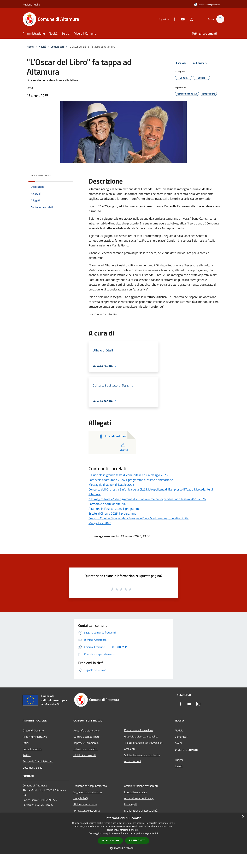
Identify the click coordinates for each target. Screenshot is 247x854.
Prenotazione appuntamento (90, 786)
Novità (42, 47)
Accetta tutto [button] (110, 840)
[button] (123, 848)
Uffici (26, 743)
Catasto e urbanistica (85, 749)
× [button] (243, 816)
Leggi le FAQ (80, 798)
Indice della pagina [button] (41, 175)
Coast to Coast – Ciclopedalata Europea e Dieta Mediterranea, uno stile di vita (139, 518)
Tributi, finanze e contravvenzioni (143, 743)
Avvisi (178, 743)
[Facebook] (172, 19)
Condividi (183, 63)
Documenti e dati (33, 767)
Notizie (179, 730)
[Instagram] (189, 19)
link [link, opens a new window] (156, 833)
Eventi (179, 766)
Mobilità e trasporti (84, 755)
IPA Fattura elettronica (86, 810)
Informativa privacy (135, 792)
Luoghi (179, 760)
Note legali (130, 804)
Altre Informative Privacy (139, 798)
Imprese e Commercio (85, 743)
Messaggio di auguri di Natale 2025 (111, 484)
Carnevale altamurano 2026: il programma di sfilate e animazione (131, 479)
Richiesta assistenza (85, 804)
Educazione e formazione (138, 730)
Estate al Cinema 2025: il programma (112, 513)
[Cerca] (220, 19)
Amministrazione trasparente (141, 786)
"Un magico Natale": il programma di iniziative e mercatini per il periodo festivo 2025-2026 (147, 499)
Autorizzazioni (132, 761)
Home (30, 47)
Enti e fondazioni (32, 749)
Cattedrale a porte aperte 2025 (108, 504)
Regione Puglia (31, 4)
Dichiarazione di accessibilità (140, 810)
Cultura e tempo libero (86, 737)
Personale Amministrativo (38, 761)
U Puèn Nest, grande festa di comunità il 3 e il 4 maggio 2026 (128, 475)
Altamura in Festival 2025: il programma (114, 508)
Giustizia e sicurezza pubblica (141, 736)
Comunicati (57, 47)
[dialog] (123, 833)
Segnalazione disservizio (87, 792)
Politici (27, 755)
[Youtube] (181, 19)
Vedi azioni (200, 63)
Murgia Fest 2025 (100, 523)
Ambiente (130, 749)
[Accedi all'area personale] (207, 5)
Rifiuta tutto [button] (137, 840)
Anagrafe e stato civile (86, 730)
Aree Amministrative (35, 737)
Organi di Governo (33, 730)
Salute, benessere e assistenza (142, 755)
